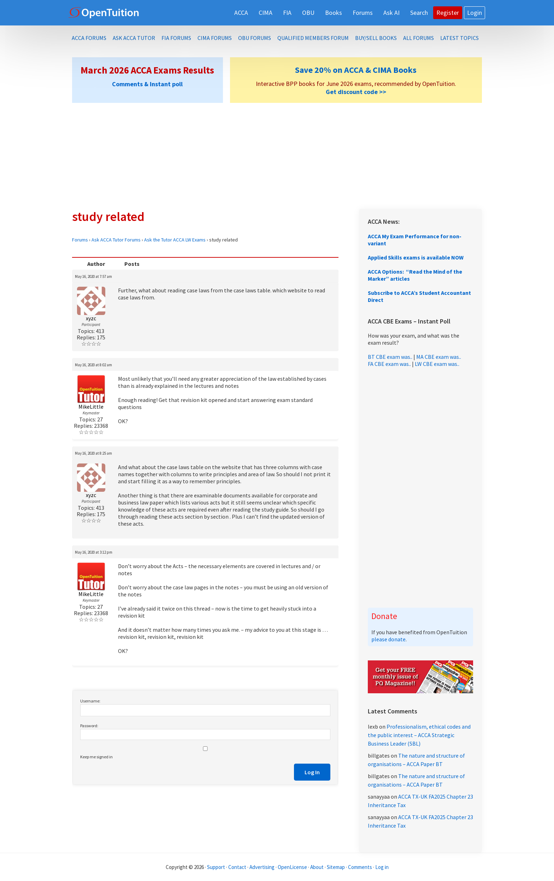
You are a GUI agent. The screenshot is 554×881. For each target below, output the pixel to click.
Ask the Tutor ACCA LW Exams (175, 240)
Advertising (262, 867)
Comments (360, 867)
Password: (89, 725)
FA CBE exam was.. (389, 363)
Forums (80, 240)
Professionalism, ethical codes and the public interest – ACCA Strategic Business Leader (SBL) (419, 735)
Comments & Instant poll (147, 84)
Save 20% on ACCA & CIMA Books (356, 69)
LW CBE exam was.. (437, 363)
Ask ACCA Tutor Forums (116, 240)
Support (216, 867)
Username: (90, 701)
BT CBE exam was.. (390, 356)
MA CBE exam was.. (438, 356)
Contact (237, 867)
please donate (388, 639)
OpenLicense (293, 867)
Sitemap (336, 867)
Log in (382, 867)
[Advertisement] (277, 155)
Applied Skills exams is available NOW (416, 257)
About (317, 867)
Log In (312, 772)
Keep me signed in (96, 756)
